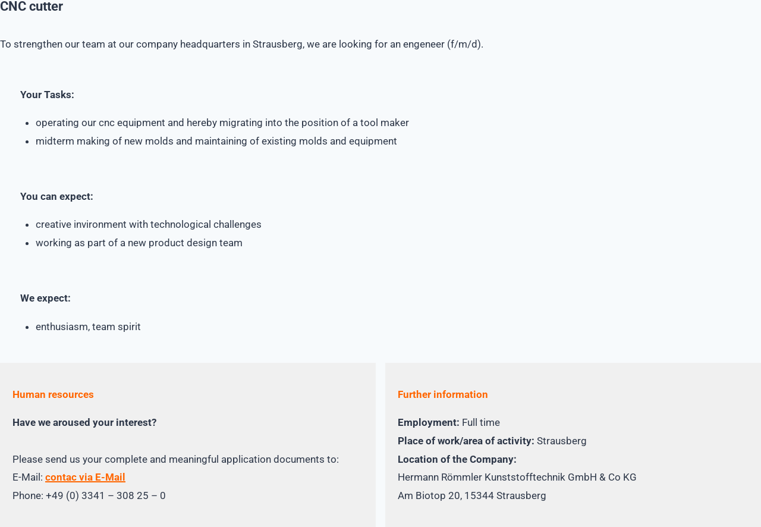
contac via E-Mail (85, 477)
